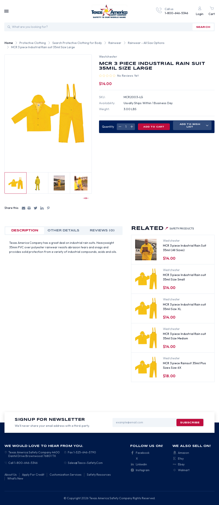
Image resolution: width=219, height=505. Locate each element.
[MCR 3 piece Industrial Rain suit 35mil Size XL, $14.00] (146, 308)
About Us (10, 475)
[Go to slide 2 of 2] (85, 198)
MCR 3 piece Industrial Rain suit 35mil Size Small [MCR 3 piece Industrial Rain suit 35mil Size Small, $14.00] (184, 277)
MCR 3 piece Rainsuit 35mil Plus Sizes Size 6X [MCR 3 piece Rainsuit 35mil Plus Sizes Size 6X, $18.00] (184, 365)
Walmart (183, 470)
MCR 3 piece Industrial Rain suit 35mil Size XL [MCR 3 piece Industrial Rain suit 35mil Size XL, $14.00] (184, 307)
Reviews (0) (102, 230)
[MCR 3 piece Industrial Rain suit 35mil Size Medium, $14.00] (146, 338)
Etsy (181, 458)
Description (24, 230)
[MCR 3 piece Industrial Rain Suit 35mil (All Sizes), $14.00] (146, 249)
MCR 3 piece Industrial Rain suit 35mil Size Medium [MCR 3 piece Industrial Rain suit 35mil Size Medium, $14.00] (184, 336)
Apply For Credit (33, 475)
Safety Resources (99, 475)
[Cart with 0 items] (212, 11)
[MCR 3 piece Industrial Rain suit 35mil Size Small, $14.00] (146, 279)
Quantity (108, 127)
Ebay (181, 464)
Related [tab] (162, 228)
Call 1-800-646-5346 (23, 463)
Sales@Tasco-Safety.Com (85, 463)
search (203, 27)
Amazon (183, 453)
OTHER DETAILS (63, 230)
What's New (15, 478)
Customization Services (65, 475)
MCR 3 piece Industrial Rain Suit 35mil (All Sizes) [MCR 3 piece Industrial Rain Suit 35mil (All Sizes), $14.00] (184, 248)
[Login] (199, 11)
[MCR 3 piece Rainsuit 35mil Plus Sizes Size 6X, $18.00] (146, 367)
